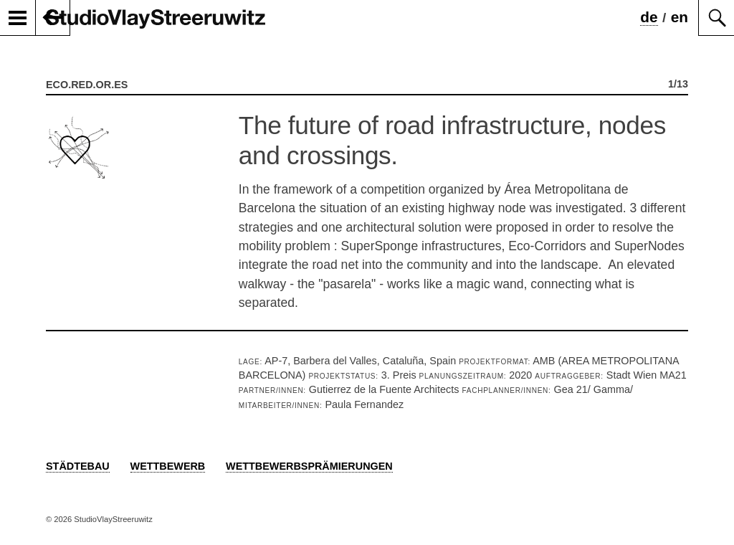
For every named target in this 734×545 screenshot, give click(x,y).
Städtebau (78, 466)
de (648, 17)
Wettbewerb (168, 466)
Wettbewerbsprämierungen (309, 466)
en (679, 17)
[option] (367, 213)
